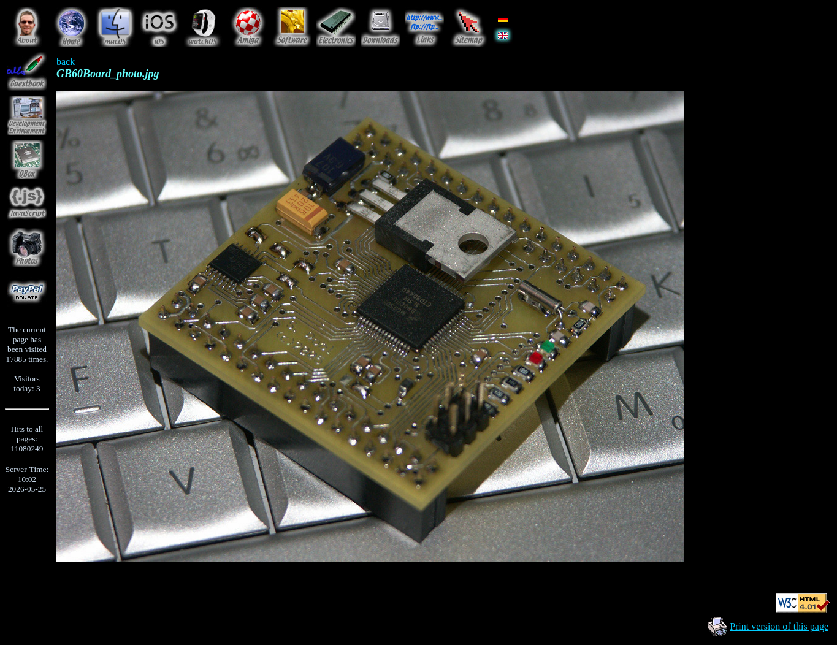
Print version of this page (779, 626)
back (65, 61)
